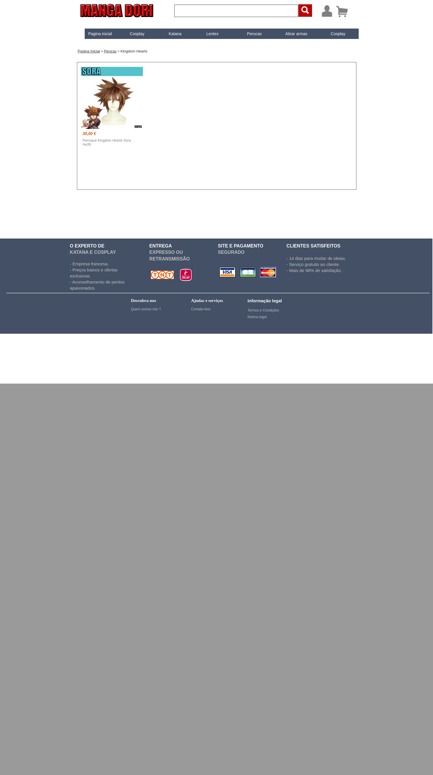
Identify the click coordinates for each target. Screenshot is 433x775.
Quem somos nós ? (146, 309)
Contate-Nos (200, 309)
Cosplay (132, 33)
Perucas (249, 33)
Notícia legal (256, 317)
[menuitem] (95, 34)
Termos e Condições (263, 310)
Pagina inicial (95, 33)
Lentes (207, 33)
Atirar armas (291, 33)
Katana (170, 33)
